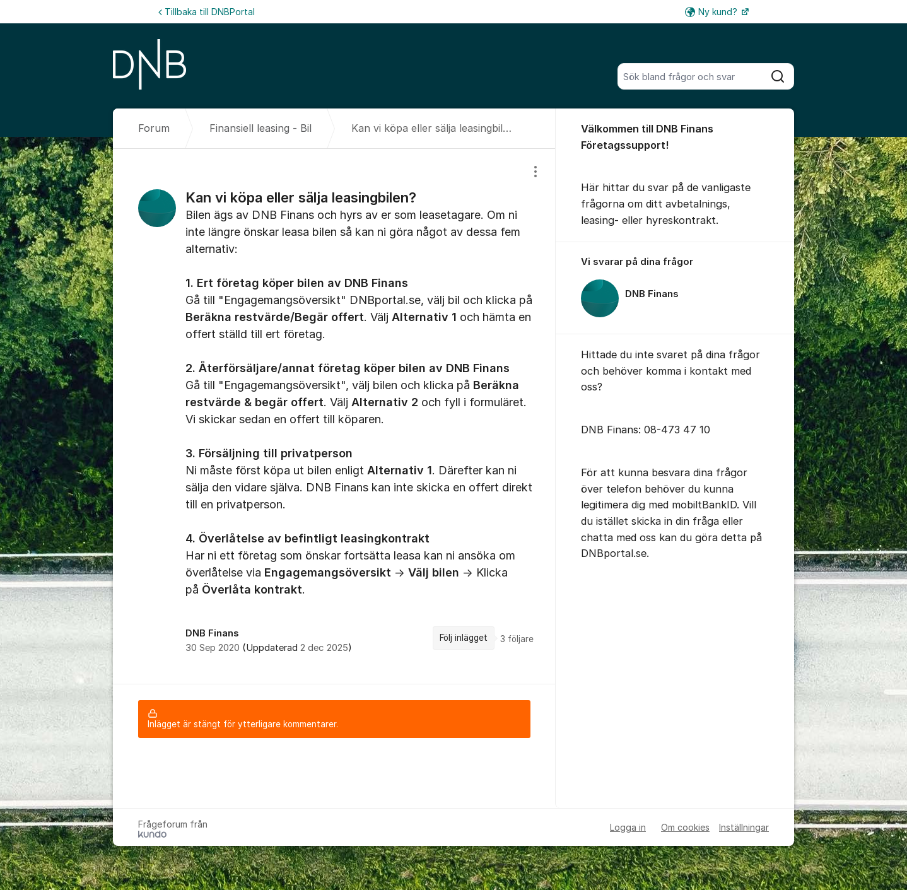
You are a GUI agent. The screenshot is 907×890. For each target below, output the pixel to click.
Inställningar (744, 827)
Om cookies (685, 827)
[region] (334, 416)
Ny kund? (712, 11)
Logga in (628, 827)
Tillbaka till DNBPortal (206, 11)
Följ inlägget (464, 638)
